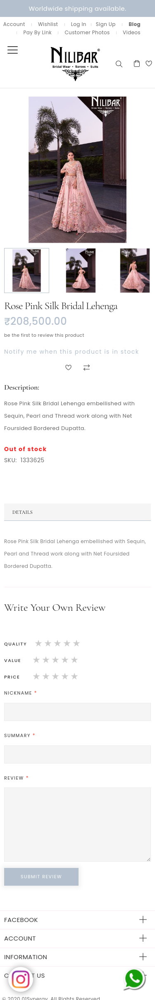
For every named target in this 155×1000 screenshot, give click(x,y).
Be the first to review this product (44, 335)
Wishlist (48, 24)
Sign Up (106, 24)
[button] (27, 270)
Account (14, 24)
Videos (132, 32)
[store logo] (57, 63)
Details (22, 512)
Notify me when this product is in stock (71, 352)
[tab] (77, 512)
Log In (78, 24)
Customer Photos (87, 32)
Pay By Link (37, 32)
